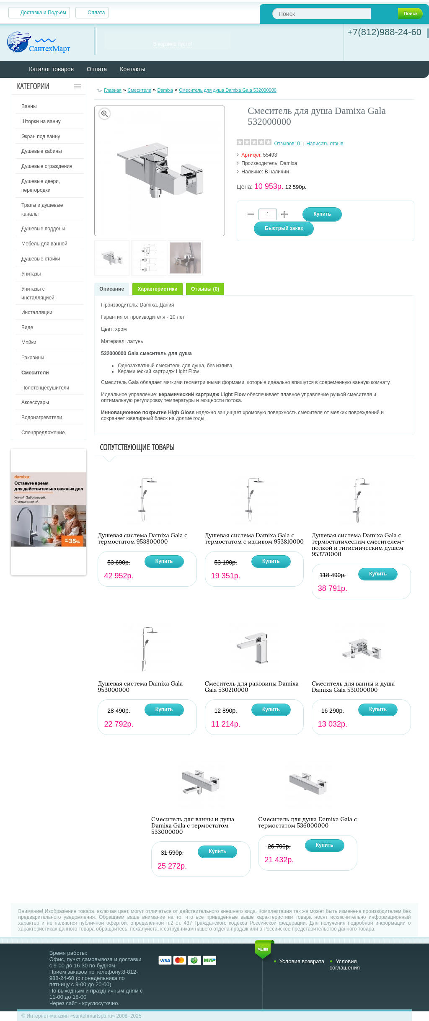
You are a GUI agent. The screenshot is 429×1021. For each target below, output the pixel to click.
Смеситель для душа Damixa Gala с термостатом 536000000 (307, 822)
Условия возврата (302, 961)
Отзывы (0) (205, 289)
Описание (111, 289)
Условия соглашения (344, 964)
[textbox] (321, 13)
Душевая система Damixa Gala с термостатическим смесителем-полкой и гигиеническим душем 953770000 (358, 544)
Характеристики (157, 289)
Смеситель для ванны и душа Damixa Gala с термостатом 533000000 (192, 825)
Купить (164, 561)
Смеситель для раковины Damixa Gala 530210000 (252, 687)
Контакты (132, 69)
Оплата (96, 12)
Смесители (140, 90)
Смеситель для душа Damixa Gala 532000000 (228, 90)
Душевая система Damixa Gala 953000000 (140, 687)
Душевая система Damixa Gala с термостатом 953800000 (142, 538)
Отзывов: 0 (287, 144)
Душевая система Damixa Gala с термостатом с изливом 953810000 (254, 538)
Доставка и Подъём (43, 12)
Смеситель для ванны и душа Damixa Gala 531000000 (353, 687)
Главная (112, 90)
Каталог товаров (51, 69)
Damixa (165, 90)
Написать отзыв (324, 144)
